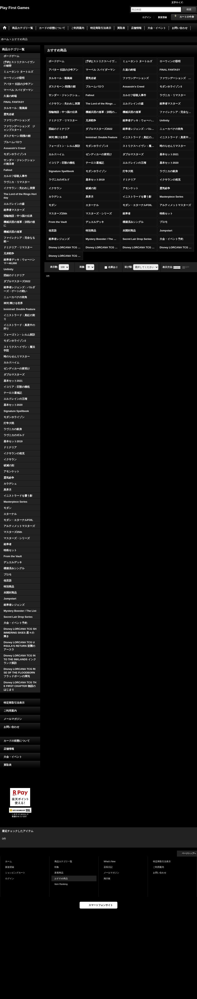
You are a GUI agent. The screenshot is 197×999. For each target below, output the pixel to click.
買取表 (7, 764)
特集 (56, 867)
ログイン (146, 17)
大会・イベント (13, 756)
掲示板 (107, 878)
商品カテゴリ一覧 (63, 861)
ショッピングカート (15, 872)
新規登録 (162, 17)
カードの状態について (17, 740)
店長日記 (108, 867)
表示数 (54, 267)
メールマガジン (13, 718)
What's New (110, 861)
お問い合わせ (11, 726)
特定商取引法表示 (14, 702)
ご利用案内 (10, 710)
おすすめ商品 (61, 878)
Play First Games (14, 8)
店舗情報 (9, 748)
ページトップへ (189, 853)
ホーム (8, 861)
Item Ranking (61, 884)
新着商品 (58, 872)
